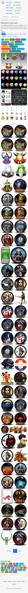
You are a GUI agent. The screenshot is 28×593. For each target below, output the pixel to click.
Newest (16, 34)
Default (3, 34)
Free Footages (17, 5)
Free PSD (17, 13)
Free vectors (9, 2)
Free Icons (18, 7)
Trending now (10, 34)
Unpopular (15, 36)
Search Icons (5, 17)
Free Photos (17, 2)
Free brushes (9, 10)
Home (2, 20)
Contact (14, 584)
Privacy (18, 581)
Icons (7, 20)
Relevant (4, 36)
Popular (9, 36)
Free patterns (9, 13)
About (23, 581)
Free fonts (8, 5)
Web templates (10, 7)
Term (14, 581)
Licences (10, 581)
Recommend (23, 34)
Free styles (17, 10)
